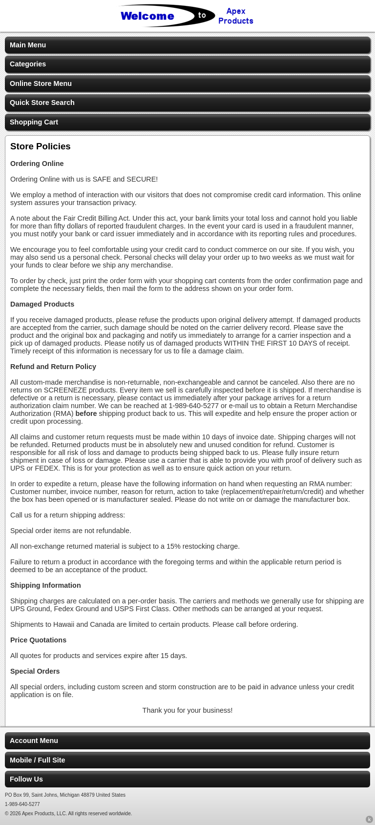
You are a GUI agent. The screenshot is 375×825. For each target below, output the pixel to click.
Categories (28, 64)
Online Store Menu (41, 83)
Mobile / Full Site (37, 760)
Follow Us (26, 779)
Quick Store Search (42, 102)
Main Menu (28, 45)
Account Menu (34, 740)
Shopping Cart (34, 122)
